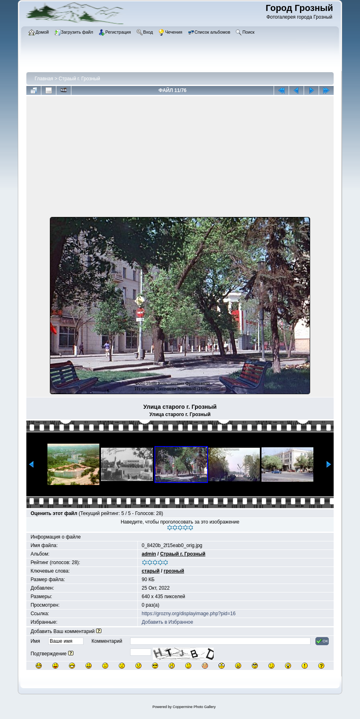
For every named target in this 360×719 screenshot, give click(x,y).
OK (322, 641)
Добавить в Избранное (167, 622)
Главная (43, 79)
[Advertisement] (180, 158)
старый (151, 571)
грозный (174, 571)
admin (149, 554)
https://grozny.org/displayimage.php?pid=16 (189, 613)
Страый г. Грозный (79, 79)
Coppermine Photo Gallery (194, 707)
